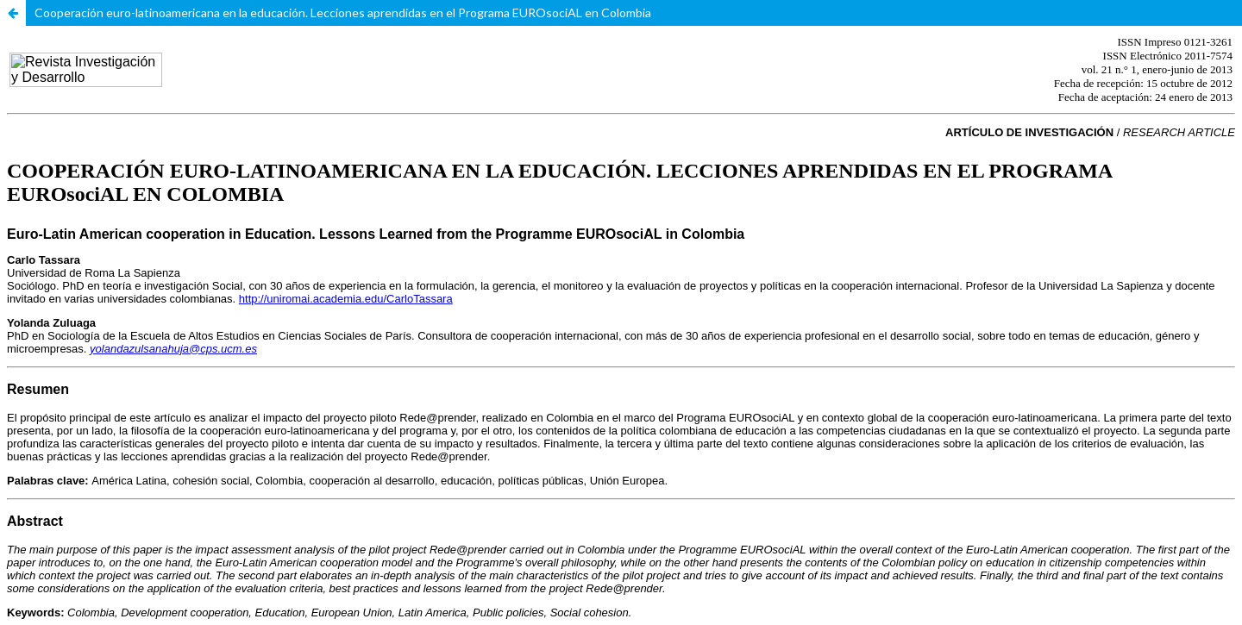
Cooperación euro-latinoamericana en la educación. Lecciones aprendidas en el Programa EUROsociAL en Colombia (342, 12)
